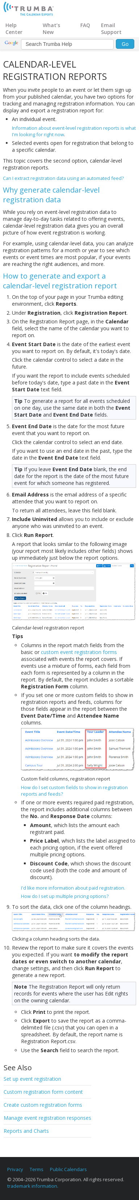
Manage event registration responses (47, 1117)
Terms (36, 1169)
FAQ (85, 25)
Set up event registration (32, 1078)
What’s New (51, 28)
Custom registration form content (43, 1091)
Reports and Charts (26, 1130)
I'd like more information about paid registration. (73, 888)
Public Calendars (68, 1169)
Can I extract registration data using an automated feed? (63, 178)
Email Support (111, 28)
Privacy (15, 1169)
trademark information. (32, 1186)
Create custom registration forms (43, 1104)
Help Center (13, 28)
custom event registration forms (79, 652)
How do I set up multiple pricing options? (65, 896)
